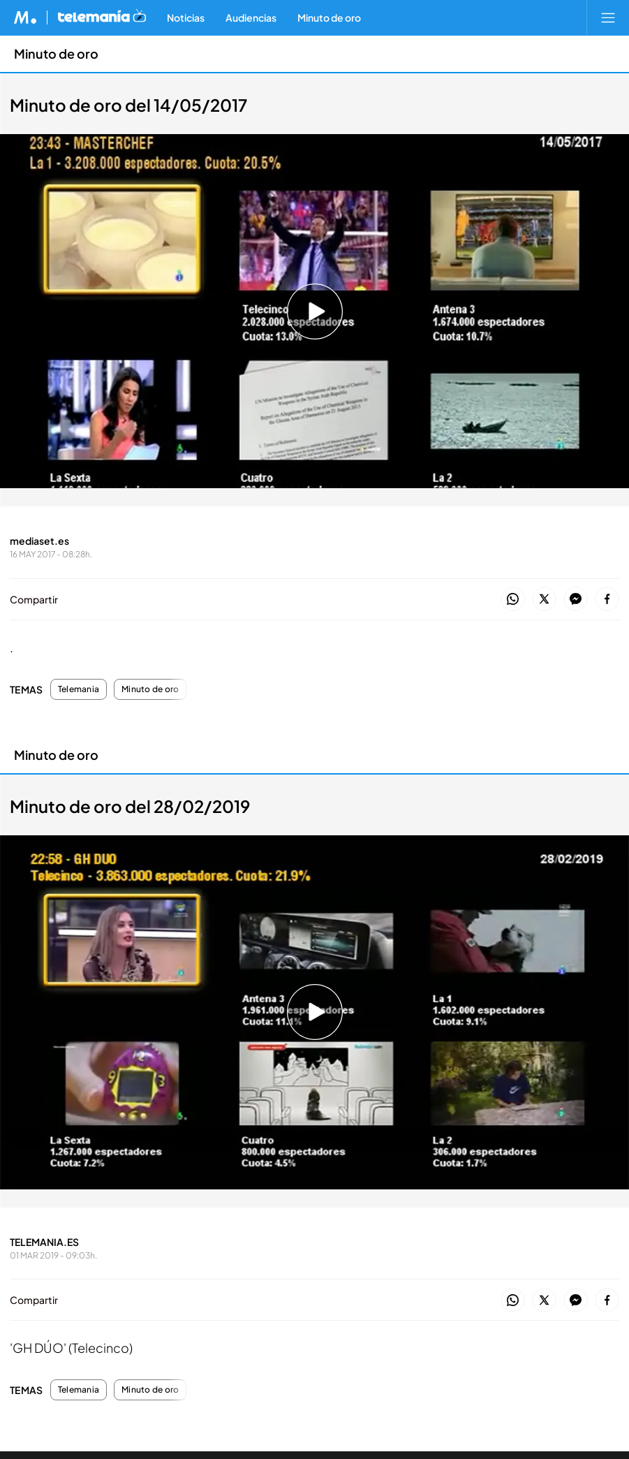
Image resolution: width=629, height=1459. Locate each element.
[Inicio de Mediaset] (25, 17)
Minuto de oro (150, 689)
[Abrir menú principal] (608, 17)
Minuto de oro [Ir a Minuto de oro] (56, 53)
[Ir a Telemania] (102, 17)
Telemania (78, 689)
